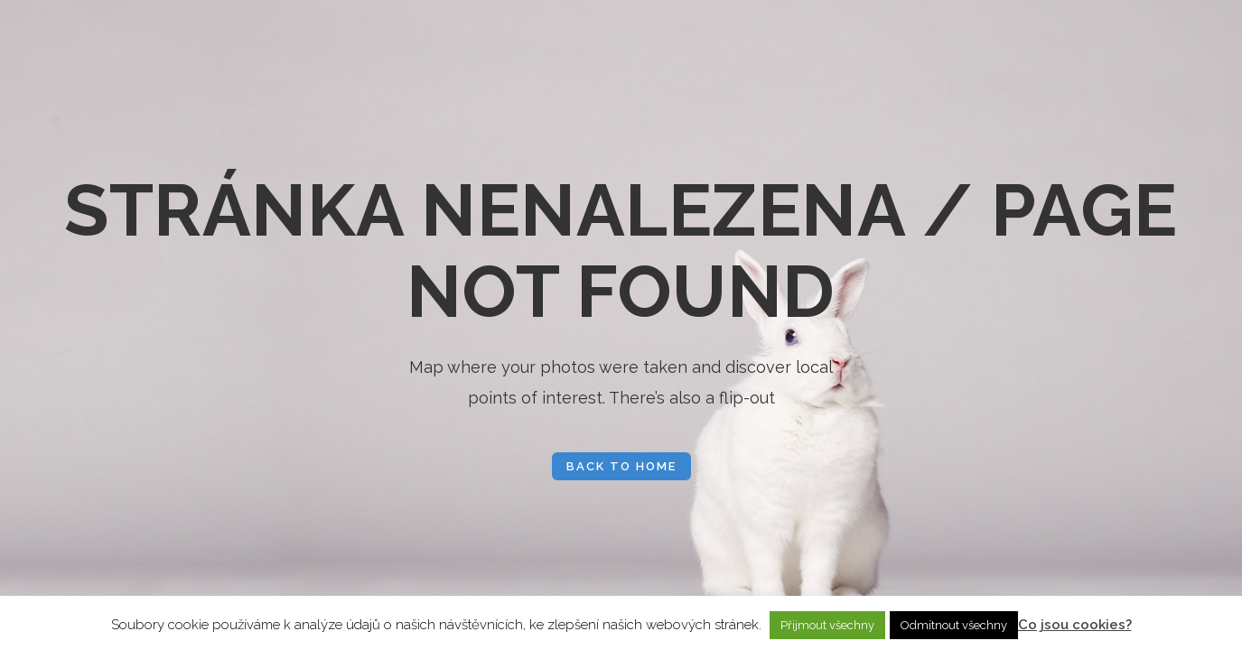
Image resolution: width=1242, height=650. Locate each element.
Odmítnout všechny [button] (954, 625)
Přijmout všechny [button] (827, 625)
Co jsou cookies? (1075, 625)
